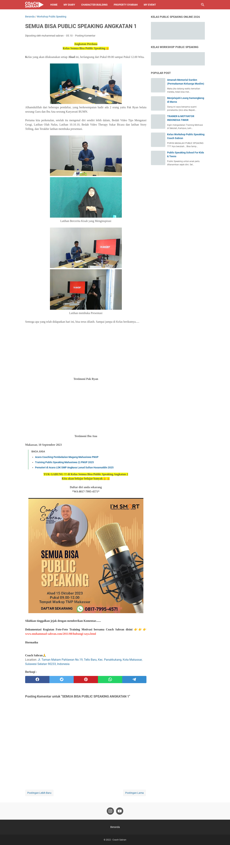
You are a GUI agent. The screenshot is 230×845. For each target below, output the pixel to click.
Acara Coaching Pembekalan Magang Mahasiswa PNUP (66, 457)
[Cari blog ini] (203, 5)
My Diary (69, 4)
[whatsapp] (110, 679)
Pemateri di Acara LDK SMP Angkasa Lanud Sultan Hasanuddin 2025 (74, 467)
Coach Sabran (119, 840)
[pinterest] (86, 679)
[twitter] (61, 679)
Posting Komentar (85, 35)
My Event (150, 4)
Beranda (115, 827)
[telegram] (134, 679)
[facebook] (37, 679)
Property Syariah (126, 4)
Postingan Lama (134, 792)
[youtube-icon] (119, 811)
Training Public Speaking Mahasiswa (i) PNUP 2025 (64, 462)
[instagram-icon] (110, 811)
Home (54, 4)
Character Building (94, 4)
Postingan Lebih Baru (39, 792)
